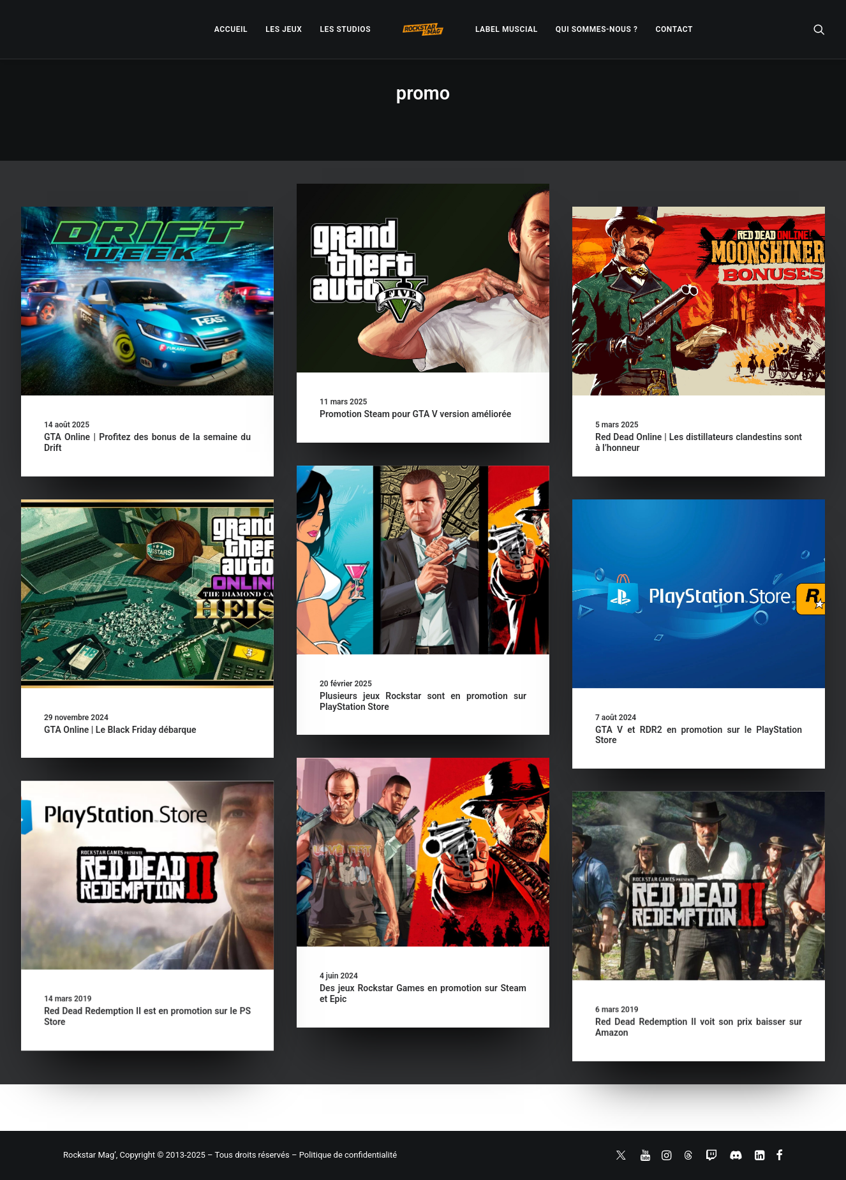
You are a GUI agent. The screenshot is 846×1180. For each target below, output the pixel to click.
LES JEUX (283, 29)
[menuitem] (230, 29)
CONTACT (674, 29)
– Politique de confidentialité (344, 1155)
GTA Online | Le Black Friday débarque (120, 730)
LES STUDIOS (345, 29)
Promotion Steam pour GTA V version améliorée (415, 414)
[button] (819, 29)
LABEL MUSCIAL (506, 29)
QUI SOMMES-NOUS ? (597, 29)
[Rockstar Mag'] (423, 29)
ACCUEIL (231, 29)
